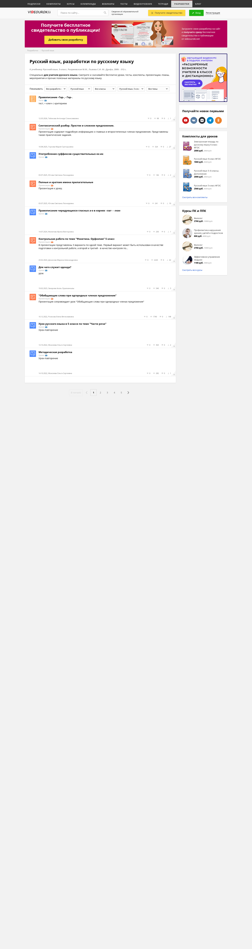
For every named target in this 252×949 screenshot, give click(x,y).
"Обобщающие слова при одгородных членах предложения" (78, 295)
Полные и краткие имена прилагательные (66, 182)
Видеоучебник (138, 3)
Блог (191, 3)
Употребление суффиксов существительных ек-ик (71, 153)
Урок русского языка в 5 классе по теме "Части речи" (72, 323)
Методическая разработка (55, 352)
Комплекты (52, 3)
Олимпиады (85, 3)
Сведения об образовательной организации (125, 12)
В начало (76, 392)
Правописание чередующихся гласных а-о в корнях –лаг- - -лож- (80, 210)
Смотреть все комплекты (194, 197)
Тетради (157, 3)
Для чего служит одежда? (55, 267)
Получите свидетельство (166, 12)
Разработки (175, 3)
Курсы (68, 3)
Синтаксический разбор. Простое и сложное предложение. (76, 125)
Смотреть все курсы (192, 270)
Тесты (120, 3)
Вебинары (104, 3)
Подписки (33, 3)
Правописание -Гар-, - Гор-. (55, 97)
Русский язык (48, 50)
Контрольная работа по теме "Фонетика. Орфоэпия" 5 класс (77, 238)
